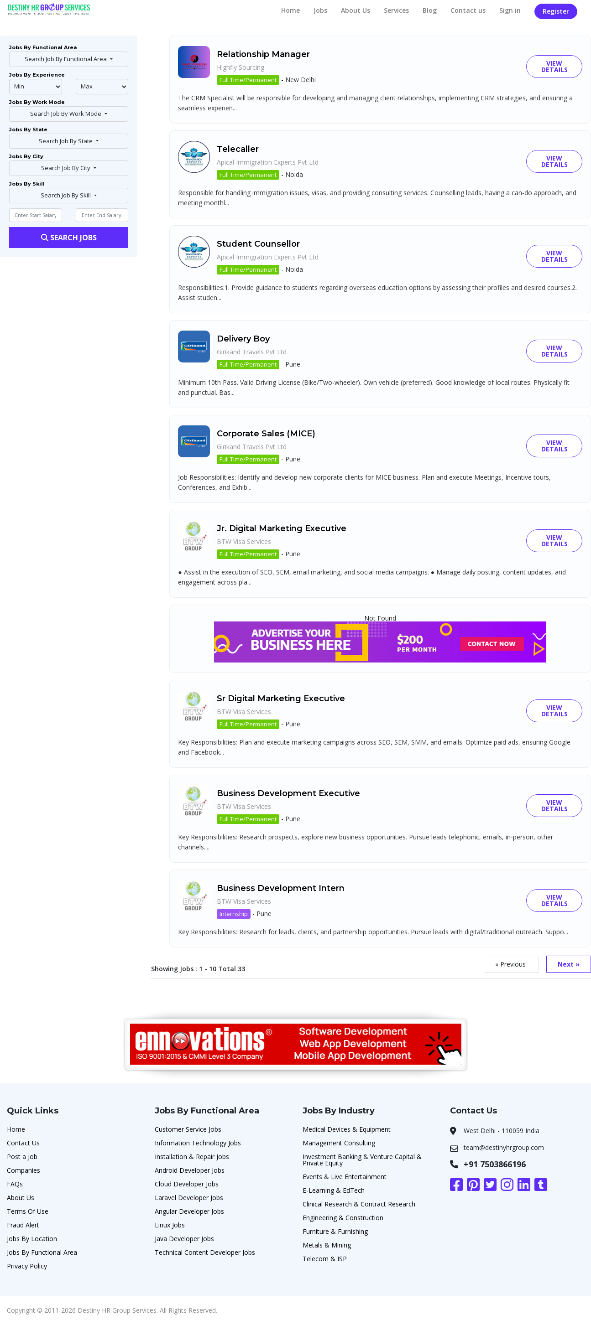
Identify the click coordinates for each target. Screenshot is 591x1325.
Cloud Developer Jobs (187, 1184)
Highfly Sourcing (240, 67)
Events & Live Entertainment (345, 1176)
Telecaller (238, 149)
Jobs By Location (32, 1238)
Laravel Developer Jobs (189, 1197)
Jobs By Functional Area (42, 1252)
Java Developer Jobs (184, 1238)
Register (556, 11)
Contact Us (23, 1143)
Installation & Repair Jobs (192, 1156)
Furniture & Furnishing (335, 1231)
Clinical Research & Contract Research (359, 1204)
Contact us (468, 10)
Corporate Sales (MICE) (266, 434)
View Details (554, 66)
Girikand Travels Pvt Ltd (252, 351)
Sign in (510, 10)
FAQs (15, 1184)
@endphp (102, 86)
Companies (23, 1170)
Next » (569, 964)
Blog (430, 10)
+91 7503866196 (495, 1164)
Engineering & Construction (343, 1217)
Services (396, 10)
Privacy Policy (27, 1266)
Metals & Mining (327, 1245)
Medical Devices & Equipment (347, 1129)
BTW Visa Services (244, 541)
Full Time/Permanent (248, 80)
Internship (234, 914)
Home (290, 10)
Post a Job (22, 1156)
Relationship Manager (263, 54)
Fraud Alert (23, 1225)
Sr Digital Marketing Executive (281, 699)
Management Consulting (339, 1143)
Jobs (320, 10)
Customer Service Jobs (188, 1129)
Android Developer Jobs (190, 1170)
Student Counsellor (258, 244)
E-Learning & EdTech (334, 1190)
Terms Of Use (27, 1211)
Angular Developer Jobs (189, 1211)
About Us (355, 10)
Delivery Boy (243, 339)
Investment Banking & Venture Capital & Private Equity (362, 1159)
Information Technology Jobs (198, 1143)
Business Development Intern (281, 888)
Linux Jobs (170, 1225)
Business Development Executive (288, 793)
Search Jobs (69, 238)
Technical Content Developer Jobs (205, 1252)
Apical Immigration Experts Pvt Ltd (268, 162)
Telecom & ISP (325, 1258)
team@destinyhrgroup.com (504, 1147)
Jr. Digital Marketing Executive (281, 528)
